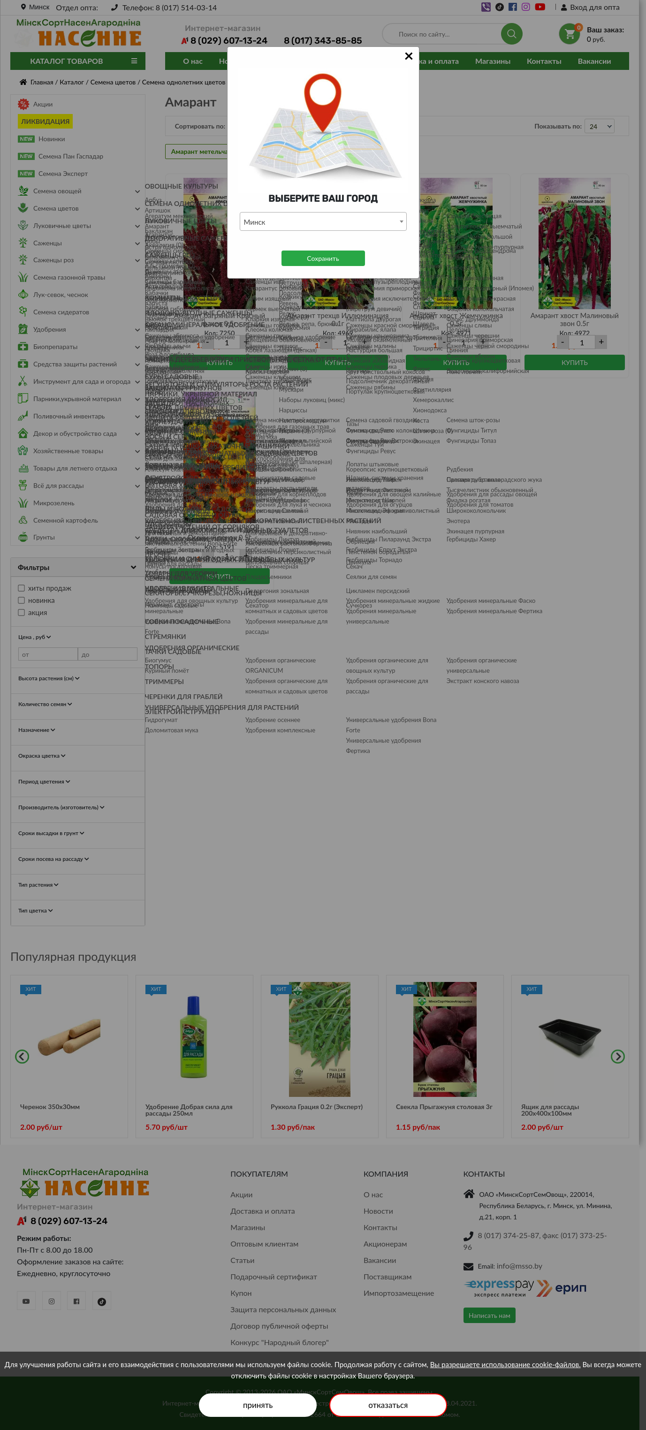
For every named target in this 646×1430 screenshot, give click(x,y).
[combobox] (323, 221)
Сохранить (323, 258)
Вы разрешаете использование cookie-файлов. (505, 1364)
